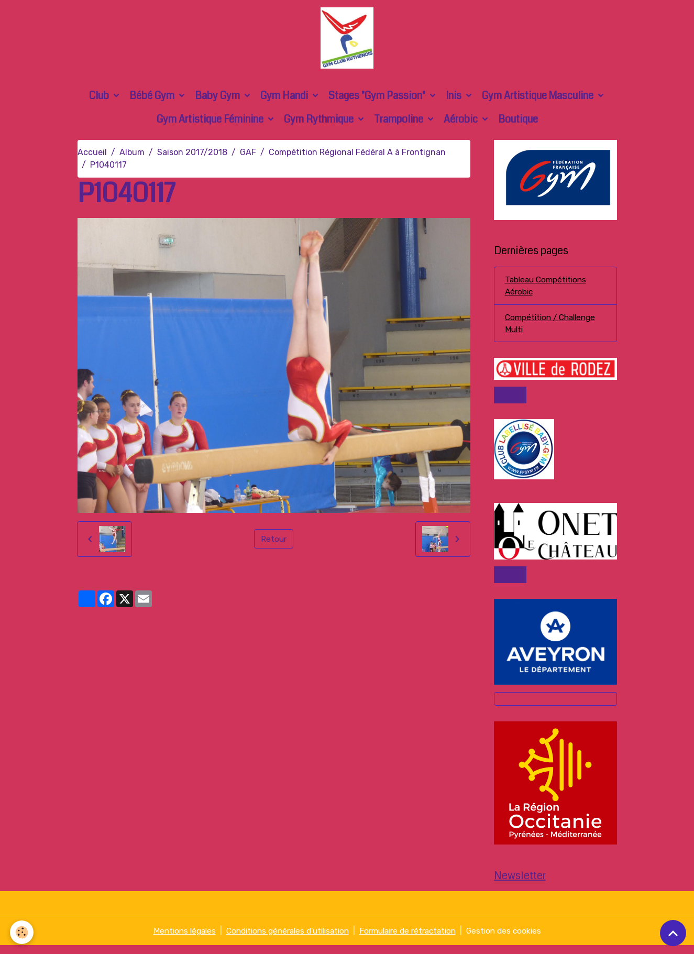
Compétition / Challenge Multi (553, 328)
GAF (248, 156)
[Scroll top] (673, 933)
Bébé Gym (153, 99)
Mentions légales (174, 939)
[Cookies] (22, 932)
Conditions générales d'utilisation (283, 939)
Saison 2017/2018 (192, 156)
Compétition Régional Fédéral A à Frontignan (357, 156)
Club (100, 99)
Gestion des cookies (514, 939)
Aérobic (462, 123)
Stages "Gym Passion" (377, 99)
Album (132, 156)
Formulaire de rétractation (412, 939)
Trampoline (399, 123)
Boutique (518, 123)
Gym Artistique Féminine (211, 123)
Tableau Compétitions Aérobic (548, 290)
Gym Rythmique (320, 123)
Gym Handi (285, 99)
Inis (455, 99)
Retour (273, 542)
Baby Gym (218, 99)
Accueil (92, 156)
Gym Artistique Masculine (539, 99)
